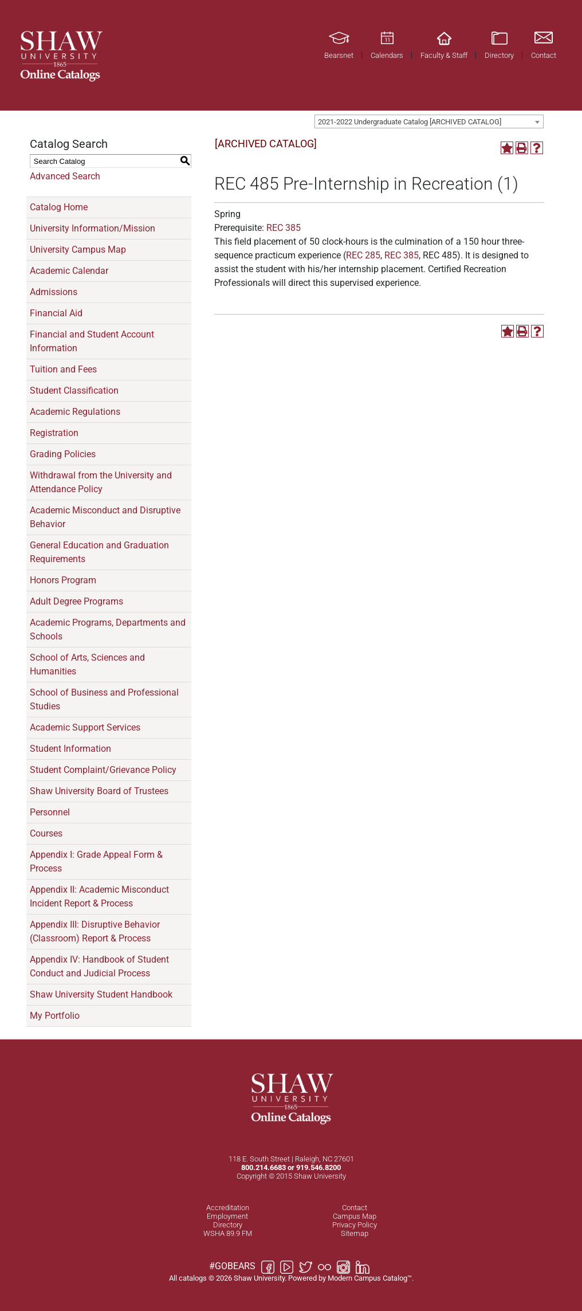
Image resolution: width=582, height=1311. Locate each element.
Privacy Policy (354, 1224)
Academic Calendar (69, 270)
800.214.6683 (263, 1167)
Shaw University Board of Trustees (99, 791)
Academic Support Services (85, 727)
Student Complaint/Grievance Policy (103, 769)
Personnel (50, 812)
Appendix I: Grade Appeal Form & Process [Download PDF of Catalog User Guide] (96, 861)
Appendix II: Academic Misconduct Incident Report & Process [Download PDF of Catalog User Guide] (99, 896)
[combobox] (429, 121)
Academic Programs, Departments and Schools (108, 629)
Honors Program (63, 580)
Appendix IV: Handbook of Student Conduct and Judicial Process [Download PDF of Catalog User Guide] (99, 966)
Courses (46, 833)
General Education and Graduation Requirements (99, 552)
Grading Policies (63, 454)
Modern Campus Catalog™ (370, 1278)
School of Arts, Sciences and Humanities (87, 664)
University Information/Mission (92, 228)
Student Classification (74, 390)
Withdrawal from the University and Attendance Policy (101, 482)
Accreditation (227, 1207)
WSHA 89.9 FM (227, 1233)
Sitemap (354, 1233)
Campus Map (354, 1216)
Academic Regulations (75, 411)
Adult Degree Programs (76, 601)
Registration (54, 432)
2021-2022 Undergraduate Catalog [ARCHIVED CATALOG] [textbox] (409, 121)
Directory (227, 1224)
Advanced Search (65, 176)
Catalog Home (59, 207)
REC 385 (283, 227)
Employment (227, 1216)
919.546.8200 (318, 1167)
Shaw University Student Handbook (101, 994)
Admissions (53, 291)
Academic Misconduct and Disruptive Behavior (105, 517)
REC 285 (363, 255)
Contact (354, 1207)
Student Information (70, 748)
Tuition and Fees (63, 369)
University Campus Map (78, 249)
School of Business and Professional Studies (104, 699)
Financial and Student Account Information (92, 341)
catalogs (193, 1278)
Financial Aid (56, 313)
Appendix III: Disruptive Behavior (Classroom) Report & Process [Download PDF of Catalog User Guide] (95, 931)
